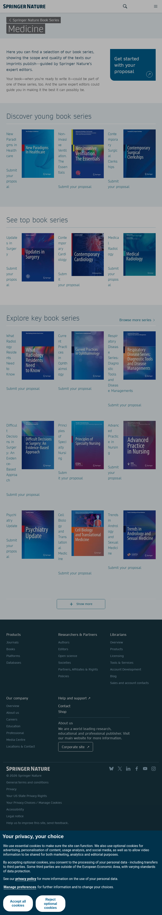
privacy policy (25, 879)
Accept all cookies (18, 903)
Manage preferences (20, 887)
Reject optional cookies (50, 903)
